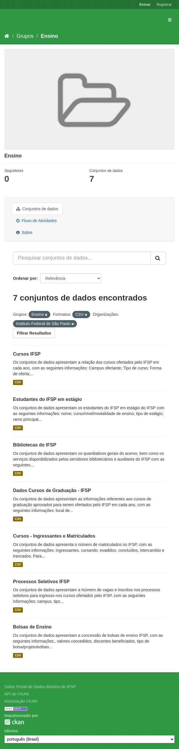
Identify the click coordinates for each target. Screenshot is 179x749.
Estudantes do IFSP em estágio (47, 399)
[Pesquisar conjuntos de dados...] (82, 258)
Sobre (24, 232)
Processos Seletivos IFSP (41, 581)
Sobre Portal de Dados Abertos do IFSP (40, 686)
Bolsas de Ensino (32, 626)
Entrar (144, 4)
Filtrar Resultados (34, 333)
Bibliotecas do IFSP (34, 444)
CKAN (14, 722)
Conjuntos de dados (37, 209)
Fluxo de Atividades (36, 220)
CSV (18, 382)
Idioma (10, 731)
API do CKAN (16, 694)
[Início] (6, 36)
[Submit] (158, 258)
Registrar (164, 4)
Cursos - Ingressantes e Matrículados (54, 536)
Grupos (25, 36)
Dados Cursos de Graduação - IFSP (52, 490)
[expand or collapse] (170, 20)
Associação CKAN (20, 701)
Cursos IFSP (26, 354)
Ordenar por (24, 278)
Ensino (49, 36)
